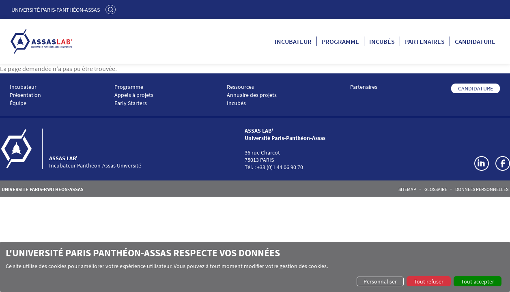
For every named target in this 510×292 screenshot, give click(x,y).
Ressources (240, 87)
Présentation (25, 95)
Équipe (18, 103)
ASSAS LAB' (63, 158)
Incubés (382, 41)
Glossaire (435, 189)
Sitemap (407, 189)
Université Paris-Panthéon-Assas (55, 10)
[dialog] (255, 267)
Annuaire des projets (252, 95)
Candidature (475, 41)
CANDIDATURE (475, 88)
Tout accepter (477, 281)
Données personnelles (481, 189)
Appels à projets (133, 95)
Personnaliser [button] (380, 281)
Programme (340, 41)
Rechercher (112, 9)
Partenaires (425, 41)
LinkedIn (481, 163)
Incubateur (293, 41)
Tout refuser (428, 281)
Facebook (502, 163)
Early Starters (130, 103)
